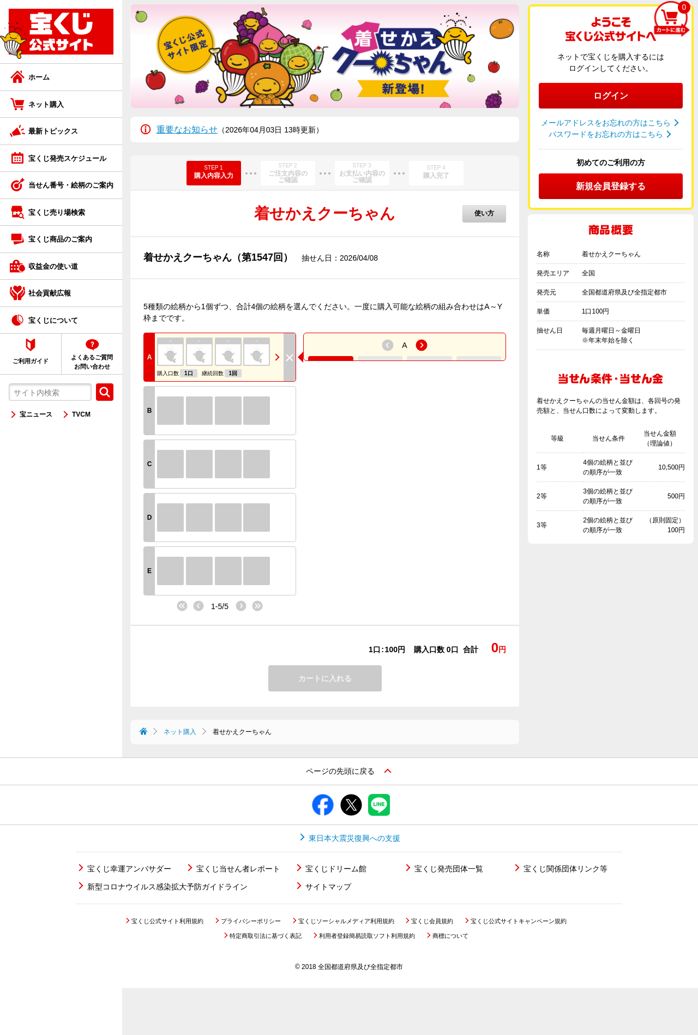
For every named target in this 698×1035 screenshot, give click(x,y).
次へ (246, 606)
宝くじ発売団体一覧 (448, 915)
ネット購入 (46, 104)
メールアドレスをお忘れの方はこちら (606, 122)
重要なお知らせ (187, 129)
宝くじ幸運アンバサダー (129, 915)
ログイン (610, 95)
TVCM (81, 414)
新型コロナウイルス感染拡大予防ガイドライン (167, 933)
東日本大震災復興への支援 (354, 885)
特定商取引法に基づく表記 (266, 982)
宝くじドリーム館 (335, 915)
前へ (193, 605)
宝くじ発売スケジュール (67, 158)
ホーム (39, 77)
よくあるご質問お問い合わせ (92, 362)
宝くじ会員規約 (432, 968)
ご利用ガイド (31, 361)
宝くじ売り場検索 (56, 212)
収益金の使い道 (53, 266)
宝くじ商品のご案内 (60, 239)
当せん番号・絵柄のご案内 (70, 185)
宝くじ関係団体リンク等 (565, 915)
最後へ (260, 606)
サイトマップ (328, 933)
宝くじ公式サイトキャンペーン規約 (519, 968)
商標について (450, 982)
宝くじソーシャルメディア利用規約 (346, 968)
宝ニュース (36, 414)
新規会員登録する (611, 186)
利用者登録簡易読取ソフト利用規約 (367, 982)
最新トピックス (53, 131)
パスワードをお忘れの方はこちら (606, 134)
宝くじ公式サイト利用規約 (167, 968)
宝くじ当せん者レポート (238, 915)
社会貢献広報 (49, 293)
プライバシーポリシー (251, 968)
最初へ (179, 605)
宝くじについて (53, 320)
